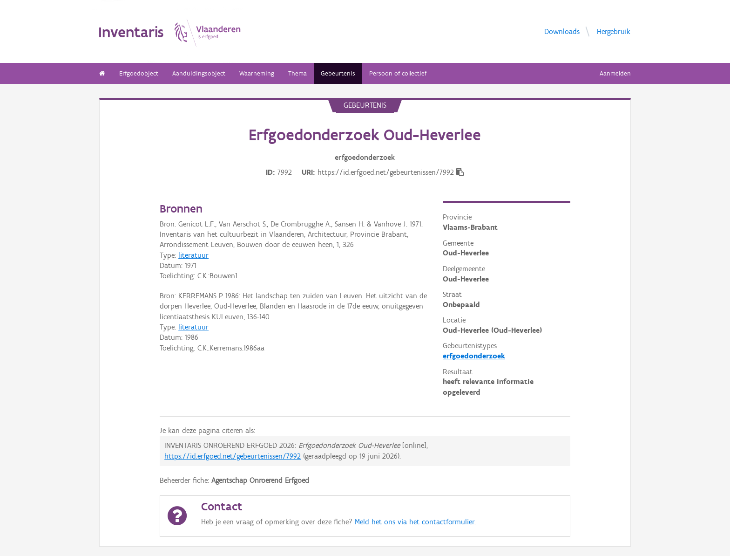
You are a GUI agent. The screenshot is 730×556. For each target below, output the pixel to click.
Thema (297, 73)
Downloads (562, 31)
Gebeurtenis (338, 73)
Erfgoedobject (138, 73)
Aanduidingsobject (198, 73)
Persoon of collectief (397, 73)
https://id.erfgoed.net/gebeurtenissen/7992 (232, 456)
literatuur (193, 255)
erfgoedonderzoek (474, 355)
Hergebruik (613, 31)
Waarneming (256, 73)
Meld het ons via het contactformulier (414, 521)
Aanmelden (615, 73)
